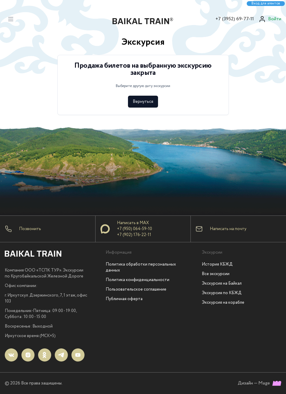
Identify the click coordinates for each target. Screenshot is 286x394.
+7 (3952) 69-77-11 (234, 18)
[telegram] (61, 355)
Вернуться (143, 102)
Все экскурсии (215, 274)
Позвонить (30, 229)
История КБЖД (217, 264)
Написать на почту (228, 229)
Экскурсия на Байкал (222, 283)
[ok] (44, 355)
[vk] (11, 355)
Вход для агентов (265, 3)
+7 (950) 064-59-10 (134, 229)
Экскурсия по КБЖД (222, 293)
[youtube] (78, 355)
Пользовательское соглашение (136, 289)
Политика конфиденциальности (137, 280)
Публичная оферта (124, 299)
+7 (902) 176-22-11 (134, 235)
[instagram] (28, 355)
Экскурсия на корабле (223, 302)
